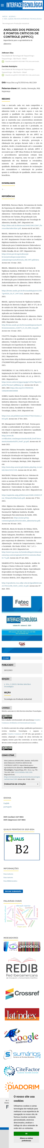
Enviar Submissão (13, 910)
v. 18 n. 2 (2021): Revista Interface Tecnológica (22, 19)
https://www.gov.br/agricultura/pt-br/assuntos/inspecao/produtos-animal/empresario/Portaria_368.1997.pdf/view (20, 275)
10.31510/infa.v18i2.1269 (23, 790)
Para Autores (8, 896)
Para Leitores (8, 892)
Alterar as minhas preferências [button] (26, 1139)
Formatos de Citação (15, 802)
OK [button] (26, 1134)
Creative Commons (15, 752)
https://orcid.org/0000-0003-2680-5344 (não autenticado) (22, 75)
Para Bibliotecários (10, 899)
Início (4, 16)
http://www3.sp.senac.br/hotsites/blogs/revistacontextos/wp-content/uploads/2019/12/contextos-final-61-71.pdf (21, 573)
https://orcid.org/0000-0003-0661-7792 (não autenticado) (22, 61)
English (6, 821)
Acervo (12, 16)
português (8, 825)
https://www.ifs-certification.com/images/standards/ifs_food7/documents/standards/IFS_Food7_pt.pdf (21, 457)
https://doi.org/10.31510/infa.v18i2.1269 (21, 83)
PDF (7, 676)
